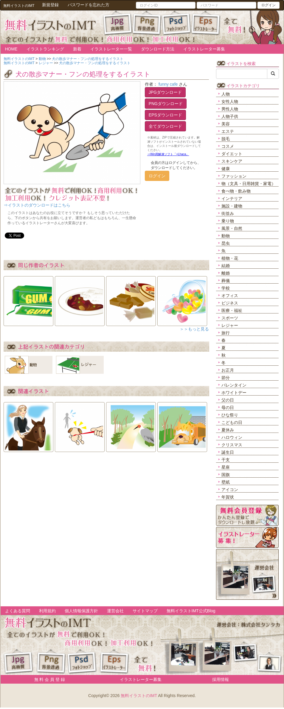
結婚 (225, 265)
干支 (225, 459)
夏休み (227, 429)
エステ (227, 131)
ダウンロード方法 (157, 49)
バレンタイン (233, 385)
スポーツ (229, 318)
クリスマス (231, 444)
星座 (225, 467)
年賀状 (227, 497)
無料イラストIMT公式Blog (191, 610)
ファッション (233, 176)
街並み (227, 213)
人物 (225, 94)
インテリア (231, 198)
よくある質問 (17, 610)
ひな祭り (229, 415)
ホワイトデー (233, 392)
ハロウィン (231, 437)
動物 (225, 235)
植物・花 (229, 258)
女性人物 (229, 101)
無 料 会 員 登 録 (47, 679)
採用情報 (220, 679)
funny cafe (168, 84)
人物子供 (229, 116)
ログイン (268, 5)
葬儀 (225, 280)
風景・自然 (231, 228)
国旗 (225, 474)
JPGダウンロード (165, 92)
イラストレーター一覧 (111, 49)
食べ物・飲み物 (236, 191)
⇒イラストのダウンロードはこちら (37, 205)
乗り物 (227, 221)
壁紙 (225, 482)
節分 (225, 377)
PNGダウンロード (166, 103)
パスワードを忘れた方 (88, 4)
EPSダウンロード (165, 115)
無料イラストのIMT (139, 695)
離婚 (225, 273)
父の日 (227, 400)
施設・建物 (231, 206)
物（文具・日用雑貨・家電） (248, 183)
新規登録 (50, 4)
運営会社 (115, 610)
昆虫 (225, 243)
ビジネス (229, 303)
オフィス (229, 295)
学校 (225, 288)
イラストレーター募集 (204, 49)
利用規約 (47, 610)
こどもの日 (231, 422)
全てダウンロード (165, 126)
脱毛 (225, 138)
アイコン (229, 489)
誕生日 (227, 452)
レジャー (229, 325)
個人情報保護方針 (81, 610)
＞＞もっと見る (194, 329)
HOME (11, 49)
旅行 (225, 332)
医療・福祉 (231, 310)
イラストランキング (45, 49)
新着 (77, 49)
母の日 (227, 407)
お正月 (227, 370)
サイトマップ (145, 610)
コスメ (227, 146)
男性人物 (229, 109)
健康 (225, 168)
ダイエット (231, 153)
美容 (225, 124)
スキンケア (231, 161)
